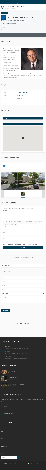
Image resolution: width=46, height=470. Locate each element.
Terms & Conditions (5, 450)
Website (4, 238)
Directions (6, 124)
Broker (14, 23)
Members (3, 434)
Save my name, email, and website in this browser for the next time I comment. (20, 244)
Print (3, 29)
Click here (6, 415)
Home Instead (11, 371)
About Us (6, 0)
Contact (10, 35)
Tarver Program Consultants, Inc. (35, 463)
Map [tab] (5, 118)
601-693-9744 (19, 95)
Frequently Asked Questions (6, 3)
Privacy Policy (4, 446)
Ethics (14, 0)
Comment (5, 210)
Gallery (23, 35)
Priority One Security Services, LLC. (16, 384)
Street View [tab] (7, 121)
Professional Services (8, 23)
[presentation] (10, 306)
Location (17, 35)
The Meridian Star (12, 377)
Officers (18, 0)
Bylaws (11, 0)
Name (4, 227)
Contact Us (3, 428)
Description (3, 35)
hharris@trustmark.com (22, 92)
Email (4, 232)
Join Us (2, 431)
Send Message (5, 310)
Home (2, 0)
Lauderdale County (12, 372)
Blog (2, 438)
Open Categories (16, 3)
